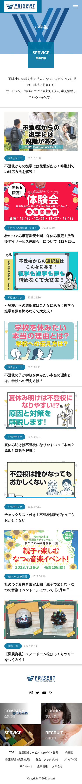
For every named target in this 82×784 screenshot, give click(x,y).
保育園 (69, 752)
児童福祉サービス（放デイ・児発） (40, 752)
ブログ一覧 (70, 759)
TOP (11, 752)
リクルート (26, 766)
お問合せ (57, 766)
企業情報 (42, 766)
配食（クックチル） (47, 759)
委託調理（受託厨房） (18, 759)
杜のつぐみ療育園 (17, 577)
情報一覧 (13, 647)
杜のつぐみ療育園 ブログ (22, 228)
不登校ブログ (15, 159)
